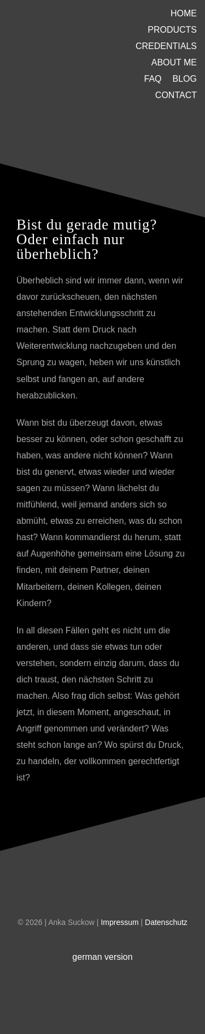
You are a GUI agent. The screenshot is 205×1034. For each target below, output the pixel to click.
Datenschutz (166, 922)
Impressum (120, 922)
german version (102, 957)
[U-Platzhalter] (63, 45)
